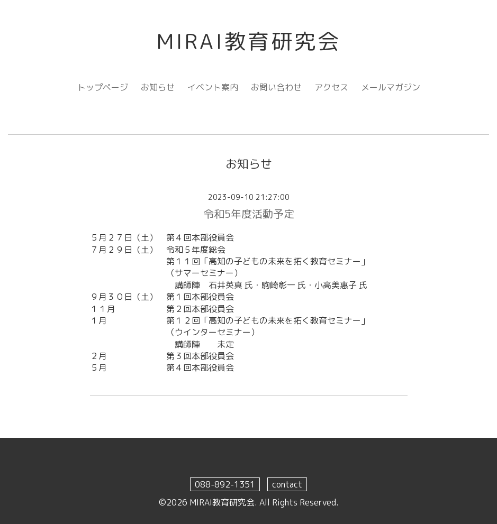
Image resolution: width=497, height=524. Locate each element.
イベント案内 (212, 87)
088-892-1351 (225, 484)
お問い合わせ (276, 87)
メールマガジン (390, 87)
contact (287, 484)
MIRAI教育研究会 (249, 41)
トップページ (102, 87)
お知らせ (158, 87)
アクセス (331, 87)
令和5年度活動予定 (248, 213)
